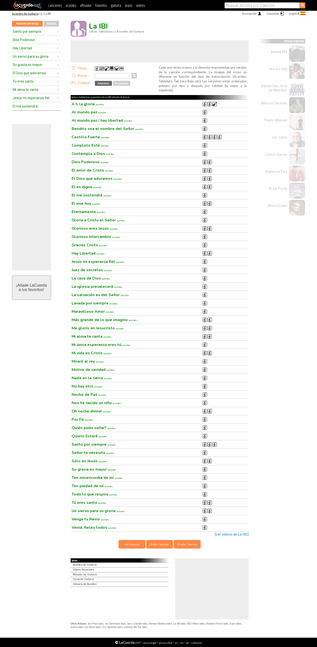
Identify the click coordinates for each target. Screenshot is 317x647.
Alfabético (103, 83)
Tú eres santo (23, 81)
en (182, 642)
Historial (51, 24)
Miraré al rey (88, 361)
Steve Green (277, 206)
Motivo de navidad (93, 369)
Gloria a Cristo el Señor (98, 220)
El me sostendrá (25, 106)
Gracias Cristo (89, 245)
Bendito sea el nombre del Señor (107, 128)
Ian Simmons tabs (115, 623)
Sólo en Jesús (89, 461)
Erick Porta (278, 189)
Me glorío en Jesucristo (98, 328)
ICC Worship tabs (112, 626)
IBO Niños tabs (196, 623)
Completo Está (90, 145)
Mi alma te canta (25, 90)
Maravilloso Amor (93, 311)
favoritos (101, 6)
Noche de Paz (89, 394)
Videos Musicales (83, 569)
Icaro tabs (235, 623)
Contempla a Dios (93, 153)
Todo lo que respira (94, 494)
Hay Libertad (22, 48)
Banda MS (279, 52)
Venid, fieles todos (94, 527)
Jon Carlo (279, 137)
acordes (71, 6)
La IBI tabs (179, 623)
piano (128, 6)
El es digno (86, 187)
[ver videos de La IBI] (232, 534)
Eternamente (88, 212)
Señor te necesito (93, 452)
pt (187, 642)
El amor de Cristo (92, 170)
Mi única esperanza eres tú (101, 344)
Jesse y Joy (277, 69)
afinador (85, 6)
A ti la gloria (88, 104)
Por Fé (82, 419)
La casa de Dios (91, 278)
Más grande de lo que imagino (104, 320)
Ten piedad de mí (92, 486)
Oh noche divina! (91, 411)
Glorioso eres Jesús (95, 228)
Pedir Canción (159, 544)
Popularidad (121, 83)
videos (140, 6)
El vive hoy (86, 203)
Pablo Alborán (275, 120)
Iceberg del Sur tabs (135, 626)
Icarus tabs (77, 626)
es (176, 642)
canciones (55, 6)
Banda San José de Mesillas (274, 88)
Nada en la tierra (92, 378)
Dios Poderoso (24, 40)
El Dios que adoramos (29, 73)
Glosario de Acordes (85, 584)
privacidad (165, 642)
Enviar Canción (187, 544)
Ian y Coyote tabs (137, 623)
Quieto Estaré (89, 436)
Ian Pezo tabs (95, 623)
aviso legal (149, 642)
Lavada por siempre (95, 303)
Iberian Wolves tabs (160, 623)
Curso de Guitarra (83, 579)
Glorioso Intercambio (96, 236)
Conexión (272, 13)
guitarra (116, 6)
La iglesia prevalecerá (97, 286)
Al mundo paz (89, 112)
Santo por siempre (27, 31)
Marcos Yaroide (274, 103)
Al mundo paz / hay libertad (102, 120)
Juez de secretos (92, 270)
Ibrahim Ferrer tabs (217, 623)
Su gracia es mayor (27, 65)
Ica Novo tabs (93, 626)
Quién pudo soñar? (94, 428)
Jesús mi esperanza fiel (31, 98)
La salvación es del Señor (100, 295)
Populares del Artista (27, 24)
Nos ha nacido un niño (96, 403)
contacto (196, 642)
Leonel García (276, 154)
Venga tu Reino (90, 519)
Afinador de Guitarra (85, 574)
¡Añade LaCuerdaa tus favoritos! (31, 287)
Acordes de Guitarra (25, 13)
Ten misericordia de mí (97, 477)
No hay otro (87, 386)
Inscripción (249, 13)
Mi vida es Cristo (91, 353)
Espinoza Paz (276, 171)
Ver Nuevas (132, 544)
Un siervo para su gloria (30, 56)
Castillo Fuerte (90, 137)
